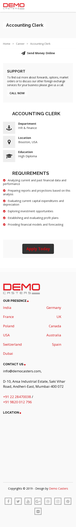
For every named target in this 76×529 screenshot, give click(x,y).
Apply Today (38, 248)
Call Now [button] (17, 93)
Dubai (8, 353)
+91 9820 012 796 (17, 402)
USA (6, 335)
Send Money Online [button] (38, 53)
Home (6, 43)
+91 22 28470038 (17, 396)
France (8, 316)
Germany (53, 307)
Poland (8, 326)
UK (59, 316)
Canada (55, 326)
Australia (53, 335)
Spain (56, 344)
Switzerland (12, 344)
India (7, 307)
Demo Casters (58, 488)
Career (20, 43)
